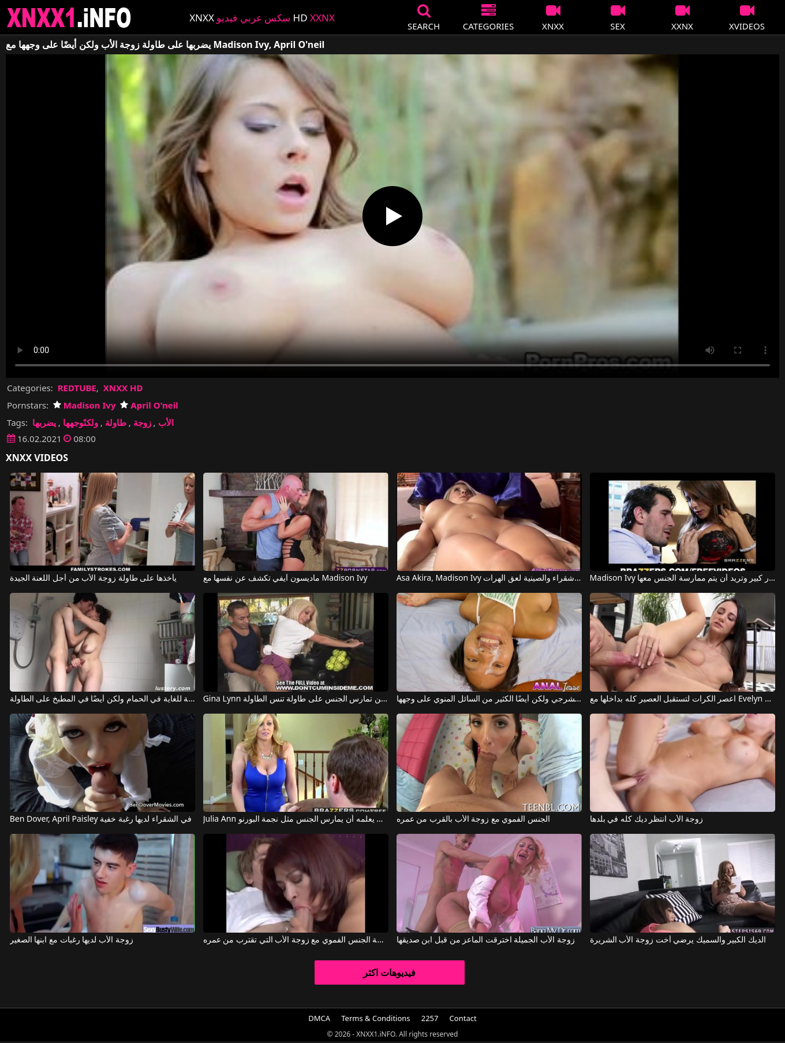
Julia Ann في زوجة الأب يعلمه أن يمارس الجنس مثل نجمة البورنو (296, 819)
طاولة (115, 422)
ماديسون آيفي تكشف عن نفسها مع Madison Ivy (285, 578)
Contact (463, 1018)
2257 (430, 1018)
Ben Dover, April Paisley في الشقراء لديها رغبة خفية (101, 819)
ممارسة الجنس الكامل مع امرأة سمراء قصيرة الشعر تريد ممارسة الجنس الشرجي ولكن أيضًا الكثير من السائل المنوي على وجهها (489, 699)
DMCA (319, 1018)
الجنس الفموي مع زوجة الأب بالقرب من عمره (473, 819)
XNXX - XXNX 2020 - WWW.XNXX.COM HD (69, 18)
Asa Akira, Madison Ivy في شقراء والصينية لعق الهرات (489, 578)
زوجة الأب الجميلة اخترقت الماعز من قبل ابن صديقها (486, 940)
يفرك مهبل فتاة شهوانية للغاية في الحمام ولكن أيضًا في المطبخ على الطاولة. (103, 699)
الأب (166, 422)
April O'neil (149, 405)
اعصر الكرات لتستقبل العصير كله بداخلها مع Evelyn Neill (683, 699)
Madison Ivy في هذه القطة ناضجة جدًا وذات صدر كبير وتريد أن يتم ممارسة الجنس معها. (683, 578)
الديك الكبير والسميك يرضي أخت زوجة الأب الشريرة (678, 940)
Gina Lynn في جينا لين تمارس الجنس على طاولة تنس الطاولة (296, 699)
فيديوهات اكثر (389, 972)
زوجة (142, 422)
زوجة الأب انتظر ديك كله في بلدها (647, 819)
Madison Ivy (84, 405)
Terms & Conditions (375, 1018)
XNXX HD (123, 388)
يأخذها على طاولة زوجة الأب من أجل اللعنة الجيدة (93, 578)
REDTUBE (77, 388)
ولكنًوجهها (80, 422)
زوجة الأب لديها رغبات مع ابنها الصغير (71, 940)
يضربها (44, 422)
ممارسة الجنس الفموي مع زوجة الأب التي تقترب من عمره (296, 940)
